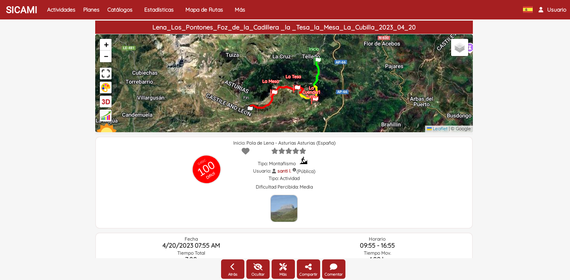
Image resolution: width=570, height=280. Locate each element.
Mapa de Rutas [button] (204, 9)
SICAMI (21, 10)
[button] (552, 9)
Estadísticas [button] (159, 9)
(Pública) (305, 171)
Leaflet (437, 128)
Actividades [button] (61, 9)
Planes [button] (91, 9)
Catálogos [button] (119, 9)
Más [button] (240, 9)
